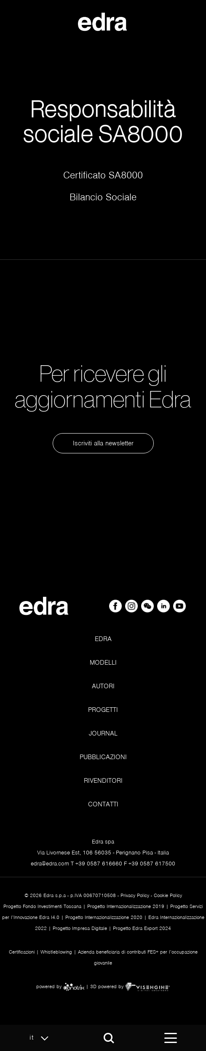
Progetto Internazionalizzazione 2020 (103, 917)
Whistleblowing (56, 952)
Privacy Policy (134, 895)
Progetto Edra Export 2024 (142, 928)
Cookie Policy (168, 895)
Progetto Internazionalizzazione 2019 (125, 906)
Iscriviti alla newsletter (103, 443)
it (41, 1037)
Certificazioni (22, 952)
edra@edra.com (50, 863)
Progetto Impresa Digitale (80, 928)
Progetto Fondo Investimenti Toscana (42, 906)
